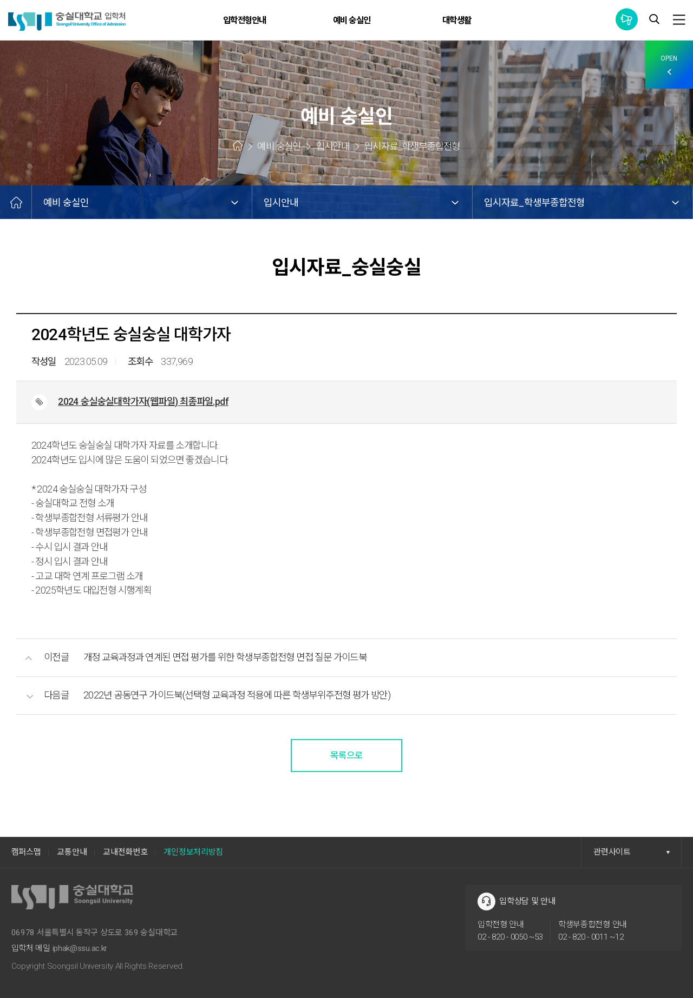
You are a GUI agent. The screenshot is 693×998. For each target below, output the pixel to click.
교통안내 (72, 852)
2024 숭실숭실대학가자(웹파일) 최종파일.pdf (143, 401)
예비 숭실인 (351, 20)
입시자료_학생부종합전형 (534, 202)
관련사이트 (631, 852)
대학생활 (456, 20)
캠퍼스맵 (26, 852)
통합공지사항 (627, 19)
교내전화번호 (125, 852)
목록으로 (346, 755)
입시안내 (281, 202)
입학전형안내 (244, 20)
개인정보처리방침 (193, 852)
